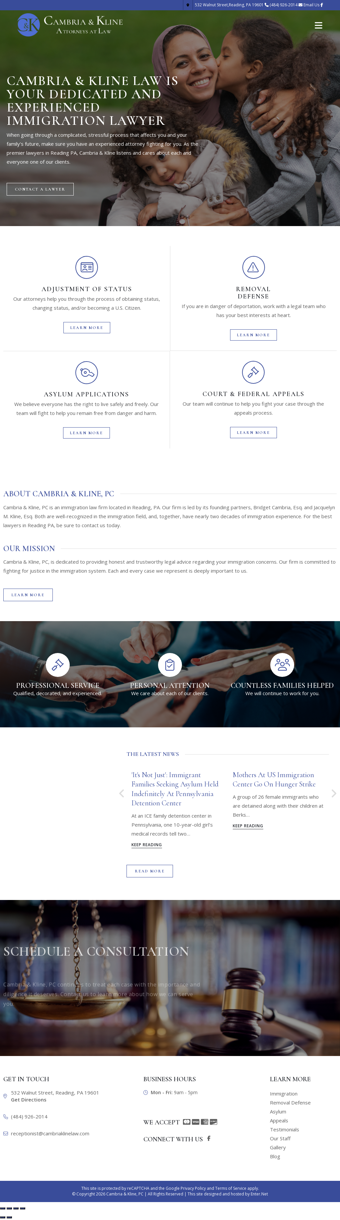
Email (311, 5)
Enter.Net (259, 1194)
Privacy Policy (193, 1188)
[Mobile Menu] (319, 25)
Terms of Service (230, 1188)
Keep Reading (146, 845)
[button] (40, 190)
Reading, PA (223, 5)
